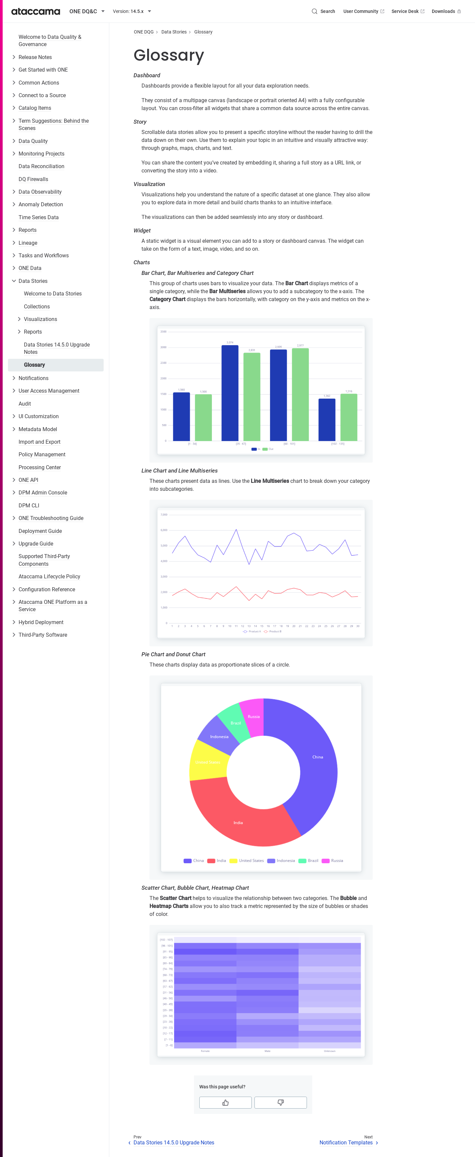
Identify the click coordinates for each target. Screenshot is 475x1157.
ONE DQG (144, 31)
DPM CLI (29, 505)
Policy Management (42, 454)
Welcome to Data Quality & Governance (50, 40)
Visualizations (40, 319)
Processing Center (40, 467)
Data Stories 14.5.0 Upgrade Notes (57, 348)
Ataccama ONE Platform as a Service (53, 605)
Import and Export (39, 442)
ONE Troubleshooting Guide (51, 518)
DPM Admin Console (43, 492)
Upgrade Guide (36, 544)
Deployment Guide (40, 531)
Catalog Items (35, 108)
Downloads (447, 11)
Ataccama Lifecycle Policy (49, 576)
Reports (28, 230)
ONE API (28, 480)
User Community (364, 11)
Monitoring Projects (41, 154)
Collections (37, 306)
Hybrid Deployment (41, 622)
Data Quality (33, 141)
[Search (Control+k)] (323, 11)
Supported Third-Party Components (44, 560)
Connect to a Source (42, 95)
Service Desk (409, 11)
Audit (25, 404)
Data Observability (40, 192)
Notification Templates (346, 1142)
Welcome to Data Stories (53, 293)
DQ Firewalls (33, 179)
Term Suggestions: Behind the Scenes (54, 124)
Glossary (34, 365)
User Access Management (49, 391)
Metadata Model (38, 429)
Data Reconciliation (41, 166)
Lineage (28, 243)
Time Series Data (39, 217)
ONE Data (30, 268)
